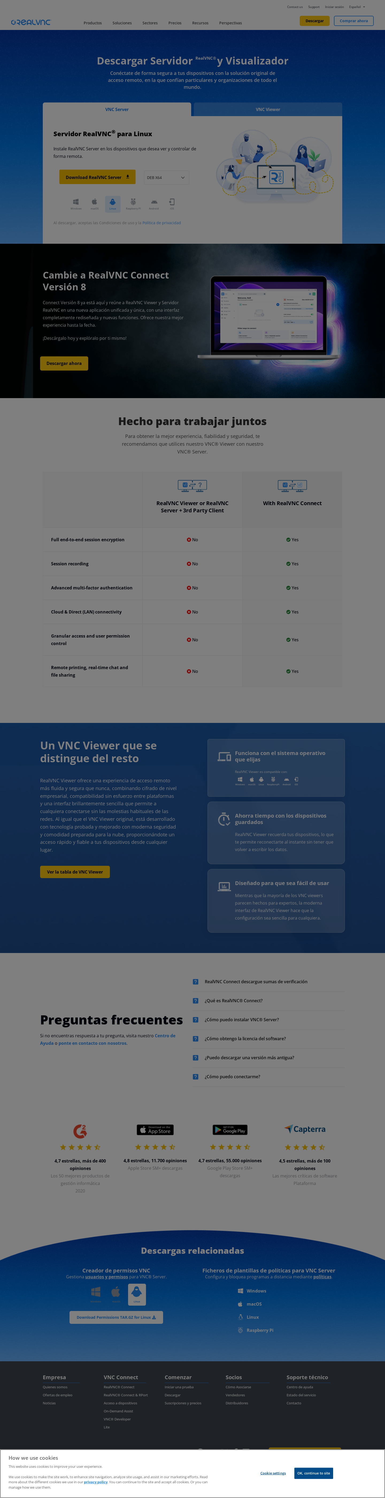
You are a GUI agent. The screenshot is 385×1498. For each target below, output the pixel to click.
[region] (192, 1473)
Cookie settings (273, 1473)
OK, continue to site (313, 1473)
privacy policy (95, 1482)
